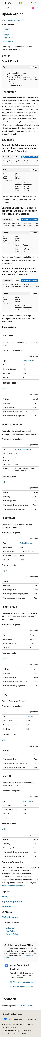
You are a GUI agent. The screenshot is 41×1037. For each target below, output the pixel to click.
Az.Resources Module (15, 20)
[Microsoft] (20, 3)
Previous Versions (19, 1024)
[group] (20, 78)
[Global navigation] (2, 3)
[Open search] (31, 3)
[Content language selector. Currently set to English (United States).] (12, 1014)
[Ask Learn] (33, 8)
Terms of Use (27, 1031)
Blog (29, 1024)
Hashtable (29, 716)
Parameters (8, 37)
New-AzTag (10, 931)
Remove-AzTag (12, 934)
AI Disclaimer (6, 1024)
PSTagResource (10, 917)
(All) (4, 388)
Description (7, 32)
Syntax (6, 29)
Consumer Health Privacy (10, 1031)
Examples (7, 35)
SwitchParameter (28, 361)
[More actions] (37, 8)
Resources (11, 8)
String (32, 635)
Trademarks (6, 1034)
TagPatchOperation (26, 543)
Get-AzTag (10, 928)
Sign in (37, 3)
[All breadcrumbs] (4, 8)
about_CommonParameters (12, 886)
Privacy (14, 1028)
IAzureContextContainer (23, 449)
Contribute (5, 1028)
